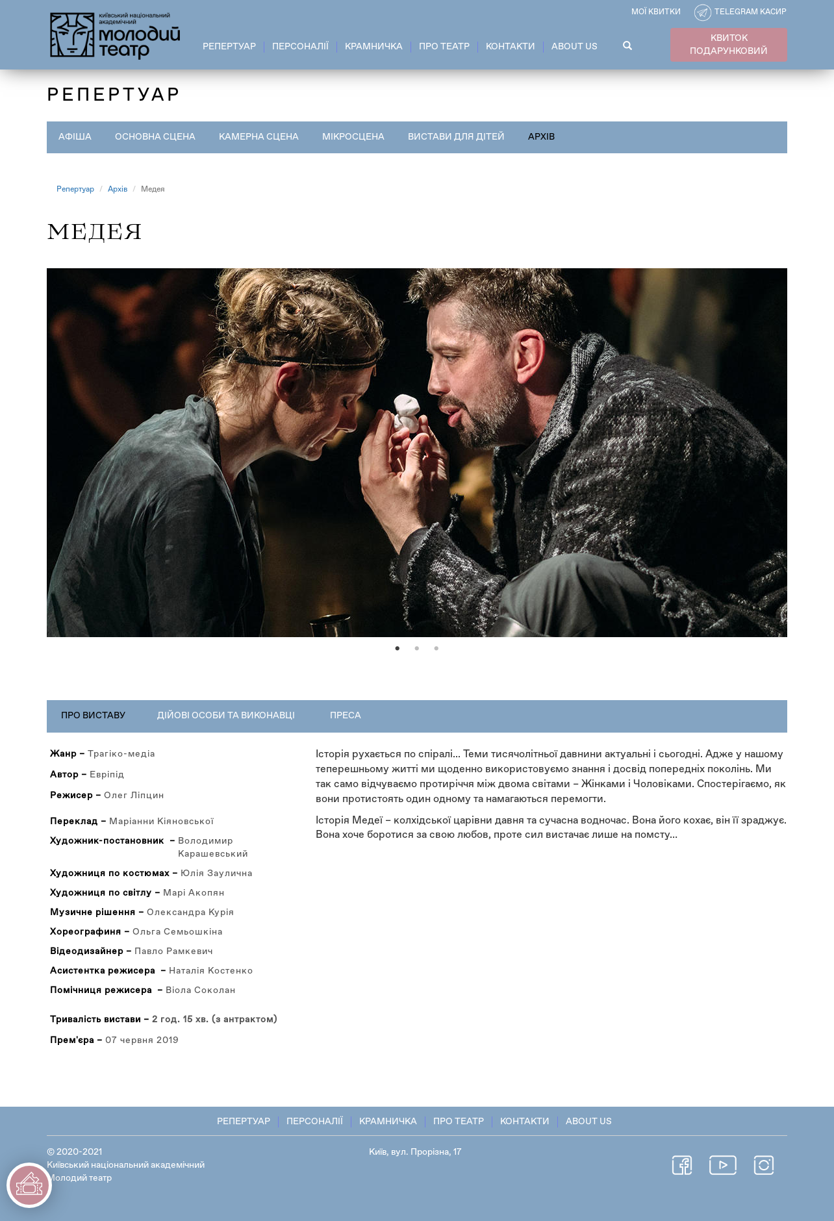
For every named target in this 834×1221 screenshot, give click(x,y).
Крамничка (374, 46)
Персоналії (300, 46)
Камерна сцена (259, 137)
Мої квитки (656, 12)
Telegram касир (750, 12)
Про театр (444, 46)
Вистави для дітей (456, 137)
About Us (574, 46)
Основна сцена (155, 137)
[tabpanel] (417, 452)
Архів (541, 137)
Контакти (510, 46)
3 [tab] (436, 648)
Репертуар (229, 46)
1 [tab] (397, 648)
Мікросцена (353, 137)
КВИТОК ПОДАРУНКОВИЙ (729, 45)
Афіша (75, 137)
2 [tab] (417, 648)
